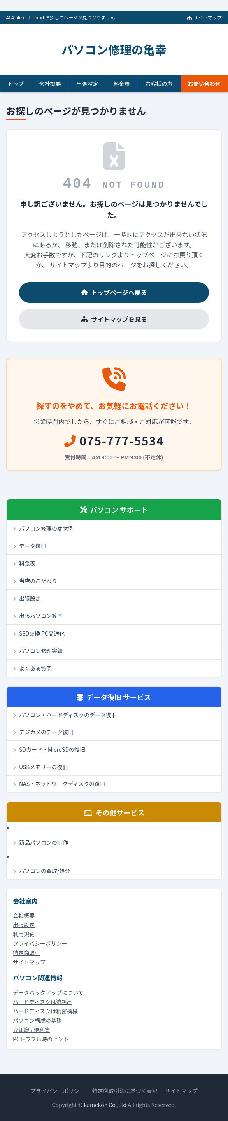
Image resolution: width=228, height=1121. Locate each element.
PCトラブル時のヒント (41, 1039)
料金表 (122, 83)
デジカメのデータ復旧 (43, 732)
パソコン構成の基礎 (37, 1020)
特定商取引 (26, 953)
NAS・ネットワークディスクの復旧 (59, 783)
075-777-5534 (114, 440)
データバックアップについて (48, 992)
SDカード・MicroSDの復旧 (49, 749)
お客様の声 (158, 83)
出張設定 (87, 83)
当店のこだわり (35, 581)
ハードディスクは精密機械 (45, 1011)
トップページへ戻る (114, 292)
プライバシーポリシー (40, 943)
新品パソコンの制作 (40, 842)
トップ (15, 83)
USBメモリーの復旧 (40, 767)
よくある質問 (32, 668)
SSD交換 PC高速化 (39, 633)
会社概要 (50, 83)
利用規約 (24, 934)
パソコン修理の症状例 (43, 528)
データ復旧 (29, 546)
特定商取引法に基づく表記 (125, 1091)
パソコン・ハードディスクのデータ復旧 (65, 715)
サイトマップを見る (114, 319)
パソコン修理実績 (38, 651)
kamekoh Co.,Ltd (105, 1105)
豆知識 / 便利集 (31, 1030)
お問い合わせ (204, 83)
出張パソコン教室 (38, 616)
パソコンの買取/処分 (41, 871)
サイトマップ (204, 17)
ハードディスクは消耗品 (42, 1002)
